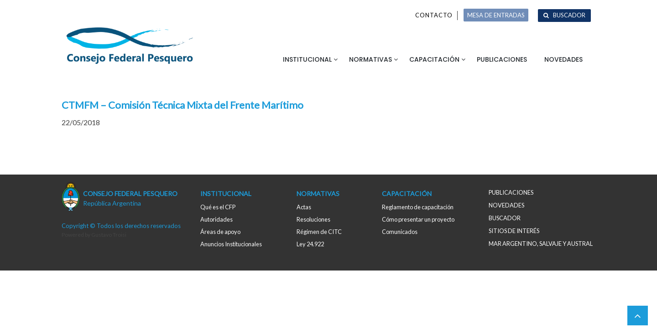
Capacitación (434, 59)
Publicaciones (502, 59)
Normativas (370, 59)
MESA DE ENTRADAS (496, 15)
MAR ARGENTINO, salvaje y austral (541, 243)
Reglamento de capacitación (418, 207)
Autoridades (216, 219)
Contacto (434, 15)
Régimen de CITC (319, 231)
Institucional (307, 59)
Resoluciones (313, 219)
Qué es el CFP (217, 207)
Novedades (563, 59)
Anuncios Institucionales (231, 244)
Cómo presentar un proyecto (418, 219)
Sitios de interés (514, 230)
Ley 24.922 (310, 244)
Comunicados (399, 231)
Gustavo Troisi (108, 234)
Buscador (569, 15)
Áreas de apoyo (220, 231)
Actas (304, 207)
